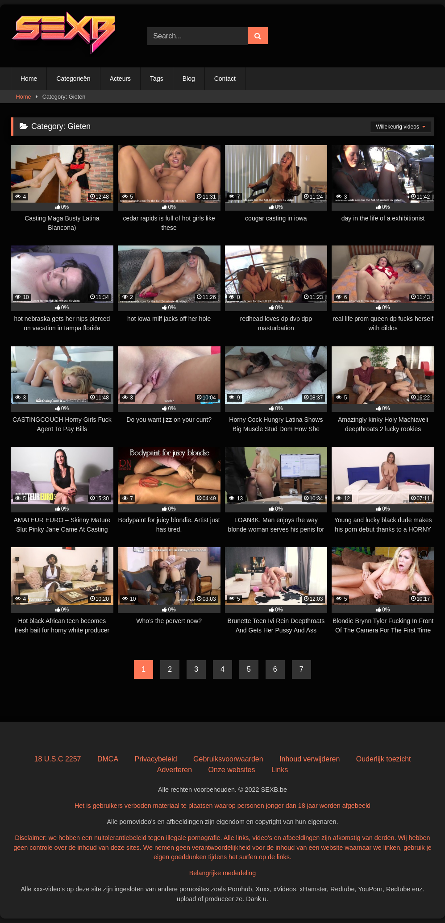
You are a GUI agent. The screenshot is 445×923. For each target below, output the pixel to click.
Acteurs (120, 78)
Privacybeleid (156, 759)
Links (279, 769)
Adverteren (174, 769)
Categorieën (73, 78)
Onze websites (231, 769)
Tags (156, 78)
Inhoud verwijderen (309, 759)
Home (29, 78)
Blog (189, 78)
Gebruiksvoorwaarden (228, 759)
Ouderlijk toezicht (383, 759)
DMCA (107, 759)
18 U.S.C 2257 (57, 759)
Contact (225, 78)
